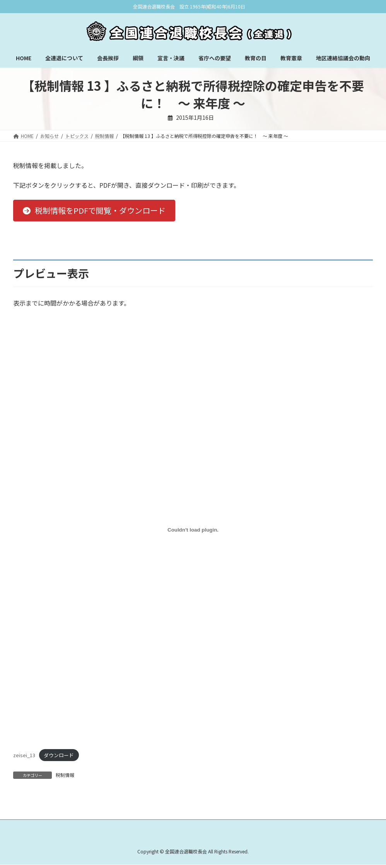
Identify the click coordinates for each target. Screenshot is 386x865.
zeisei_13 (24, 755)
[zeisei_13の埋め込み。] (193, 530)
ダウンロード (59, 755)
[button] (94, 210)
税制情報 (65, 775)
